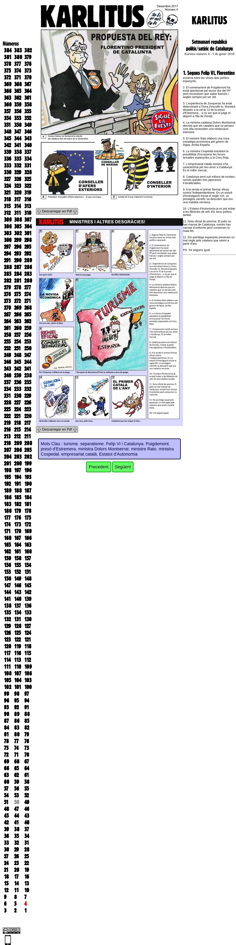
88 (27, 714)
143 (17, 592)
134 (17, 612)
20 (16, 870)
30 (6, 849)
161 (17, 551)
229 (27, 395)
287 (17, 267)
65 (16, 768)
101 (17, 687)
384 (8, 50)
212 (17, 436)
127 (27, 626)
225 (7, 409)
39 (6, 829)
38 (16, 829)
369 (7, 84)
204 (7, 456)
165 (7, 544)
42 (6, 822)
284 (18, 274)
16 (26, 876)
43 (26, 815)
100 (28, 687)
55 (26, 788)
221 (17, 416)
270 (7, 307)
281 (17, 280)
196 (27, 470)
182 (17, 504)
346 (27, 131)
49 (26, 802)
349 (27, 125)
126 (7, 632)
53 (16, 795)
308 (18, 219)
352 (27, 118)
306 (8, 226)
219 (7, 423)
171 (7, 531)
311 (17, 213)
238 (28, 375)
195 (7, 477)
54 (6, 795)
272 (17, 301)
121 (27, 639)
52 (26, 795)
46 (26, 809)
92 (16, 707)
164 (17, 544)
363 (7, 97)
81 (6, 734)
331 (27, 165)
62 (16, 775)
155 (17, 565)
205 (27, 450)
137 (17, 605)
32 (16, 842)
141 (7, 599)
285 (7, 274)
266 (17, 314)
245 (17, 362)
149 (17, 578)
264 (7, 321)
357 (7, 111)
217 (27, 423)
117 (7, 653)
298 (28, 240)
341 (17, 145)
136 (27, 605)
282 (7, 280)
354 (7, 118)
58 (26, 781)
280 (28, 280)
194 (17, 477)
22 (26, 863)
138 (7, 605)
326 (17, 179)
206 (18, 450)
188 (18, 490)
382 (28, 50)
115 (27, 653)
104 (17, 680)
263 (17, 321)
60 (6, 781)
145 (27, 585)
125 (17, 632)
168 (7, 538)
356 (17, 111)
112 (27, 660)
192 (7, 483)
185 (17, 497)
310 (27, 213)
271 (27, 301)
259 (27, 328)
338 (18, 152)
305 (17, 226)
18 (6, 876)
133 (27, 612)
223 (27, 409)
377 (17, 64)
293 (17, 253)
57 (6, 788)
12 (6, 890)
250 (27, 348)
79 (26, 734)
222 (7, 416)
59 (16, 781)
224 (17, 409)
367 (27, 84)
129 (7, 626)
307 (27, 219)
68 (16, 761)
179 (17, 511)
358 (28, 104)
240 (7, 375)
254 (17, 341)
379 (27, 57)
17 (16, 876)
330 (7, 172)
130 (27, 619)
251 (17, 348)
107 (17, 673)
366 (7, 91)
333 (7, 165)
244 (27, 362)
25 (26, 856)
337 (27, 152)
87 (6, 721)
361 (27, 97)
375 (7, 70)
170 (17, 531)
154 (27, 565)
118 (27, 646)
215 (17, 429)
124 (27, 632)
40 (26, 822)
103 (27, 680)
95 (16, 700)
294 (7, 253)
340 (28, 145)
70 (26, 754)
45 (6, 815)
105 (7, 680)
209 (18, 443)
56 (16, 788)
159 (7, 558)
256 (27, 334)
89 (16, 714)
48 (6, 809)
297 (7, 246)
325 (27, 179)
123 (7, 639)
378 (7, 64)
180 (8, 511)
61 (26, 775)
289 (28, 260)
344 (17, 138)
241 (27, 368)
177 (7, 517)
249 (7, 355)
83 (16, 727)
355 (27, 111)
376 (27, 64)
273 (7, 301)
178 (27, 511)
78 (6, 741)
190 (28, 483)
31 (26, 842)
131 (17, 619)
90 (6, 714)
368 (18, 84)
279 (7, 287)
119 (17, 646)
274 (27, 294)
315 (7, 206)
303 (7, 233)
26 (16, 856)
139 (27, 599)
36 (6, 836)
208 (28, 443)
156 (7, 565)
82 (26, 727)
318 (7, 199)
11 (16, 890)
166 (27, 538)
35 (16, 836)
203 (18, 456)
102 (7, 687)
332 (17, 165)
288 (8, 267)
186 (7, 497)
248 (17, 355)
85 (26, 721)
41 (16, 822)
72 (6, 754)
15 (6, 883)
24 (6, 863)
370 (27, 77)
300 (8, 240)
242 (17, 368)
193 (27, 477)
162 (7, 551)
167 (17, 538)
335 (17, 158)
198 (7, 470)
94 (26, 700)
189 (7, 490)
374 (17, 70)
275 (17, 294)
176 (17, 517)
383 (18, 50)
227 (17, 402)
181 (27, 504)
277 (27, 287)
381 (7, 57)
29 (16, 849)
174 (7, 524)
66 (6, 768)
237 (7, 382)
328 (28, 172)
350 (18, 125)
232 (27, 389)
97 (26, 693)
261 (7, 328)
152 (17, 572)
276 (7, 294)
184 (27, 497)
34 (26, 836)
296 (17, 246)
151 (27, 572)
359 (17, 104)
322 (27, 185)
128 (17, 626)
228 (7, 402)
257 (17, 334)
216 (7, 429)
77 (16, 741)
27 (6, 856)
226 (27, 402)
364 (27, 91)
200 (18, 463)
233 (17, 389)
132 (7, 619)
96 (6, 700)
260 (18, 328)
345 (7, 138)
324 (7, 185)
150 (7, 578)
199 (27, 463)
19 (26, 870)
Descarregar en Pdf (57, 211)
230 (17, 395)
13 (26, 883)
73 (26, 748)
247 (27, 355)
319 (27, 192)
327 (7, 179)
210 (7, 443)
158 (17, 558)
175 (27, 517)
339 (7, 152)
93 (6, 707)
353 (17, 118)
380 (18, 57)
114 (7, 660)
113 (17, 660)
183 (7, 504)
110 (17, 666)
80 (17, 734)
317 (17, 199)
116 (17, 653)
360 (8, 104)
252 (7, 348)
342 (7, 145)
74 (16, 748)
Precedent (98, 466)
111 (7, 666)
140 (17, 599)
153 (7, 572)
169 (27, 531)
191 (17, 483)
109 (28, 666)
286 (28, 267)
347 (17, 131)
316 (27, 199)
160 (28, 551)
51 (6, 802)
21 (6, 870)
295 (27, 246)
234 (7, 389)
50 (16, 802)
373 (27, 70)
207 (7, 450)
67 (26, 761)
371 (17, 77)
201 (7, 463)
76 (26, 741)
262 (27, 321)
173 (17, 524)
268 (28, 307)
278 (17, 287)
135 (7, 612)
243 (7, 368)
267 (7, 314)
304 (28, 226)
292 (27, 253)
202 (28, 456)
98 (16, 693)
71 (16, 754)
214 (27, 429)
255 (7, 341)
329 (17, 172)
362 (17, 97)
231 (7, 395)
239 (17, 375)
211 (27, 436)
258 (7, 334)
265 (27, 314)
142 (27, 592)
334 (27, 158)
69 (6, 761)
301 (27, 233)
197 (17, 470)
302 (18, 233)
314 (17, 206)
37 (26, 829)
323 (17, 185)
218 (17, 423)
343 (27, 138)
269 (17, 307)
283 (28, 274)
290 (18, 260)
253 (27, 341)
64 (26, 768)
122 (17, 639)
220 (27, 416)
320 (18, 192)
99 (6, 693)
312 (7, 213)
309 (8, 219)
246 (7, 362)
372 (7, 77)
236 (17, 382)
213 (7, 436)
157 (27, 558)
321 (7, 192)
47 (16, 809)
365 (17, 91)
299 (17, 240)
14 (16, 883)
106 (28, 673)
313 (27, 206)
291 (7, 260)
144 (7, 592)
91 (26, 707)
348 (7, 131)
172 (27, 524)
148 (27, 578)
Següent (123, 466)
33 (6, 842)
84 (6, 727)
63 (6, 775)
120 (7, 646)
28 (26, 849)
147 (7, 585)
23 (16, 863)
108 (8, 673)
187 (27, 490)
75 (6, 748)
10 (26, 890)
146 (17, 585)
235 (27, 382)
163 (27, 544)
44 (16, 815)
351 (7, 125)
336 (7, 158)
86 (16, 721)
